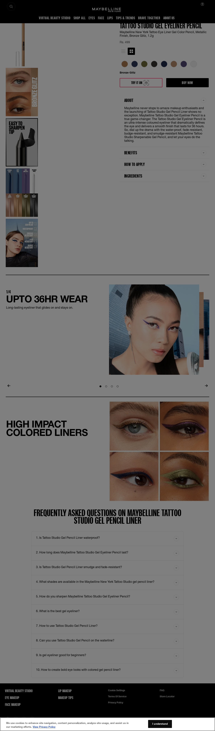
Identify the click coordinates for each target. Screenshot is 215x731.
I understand (160, 726)
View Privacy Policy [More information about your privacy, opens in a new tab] (44, 729)
